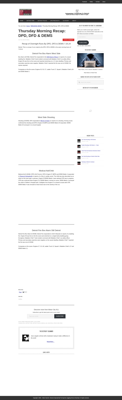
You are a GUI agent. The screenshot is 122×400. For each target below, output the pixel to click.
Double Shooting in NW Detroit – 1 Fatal (90, 145)
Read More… (50, 341)
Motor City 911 (29, 12)
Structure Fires (57, 323)
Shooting (50, 323)
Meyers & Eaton (45, 120)
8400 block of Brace (52, 57)
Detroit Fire (29, 323)
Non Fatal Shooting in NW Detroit (89, 139)
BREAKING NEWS (29, 321)
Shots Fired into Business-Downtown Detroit (91, 150)
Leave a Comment (68, 39)
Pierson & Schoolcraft (26, 176)
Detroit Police (37, 323)
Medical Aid (44, 323)
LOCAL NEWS (37, 321)
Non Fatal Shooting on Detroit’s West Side (90, 156)
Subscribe (60, 316)
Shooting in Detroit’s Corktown (88, 161)
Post (20, 292)
